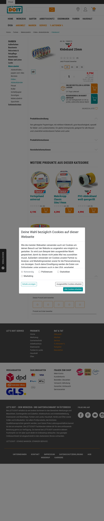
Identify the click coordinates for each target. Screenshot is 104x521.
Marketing (28, 276)
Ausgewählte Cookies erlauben (69, 284)
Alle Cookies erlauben (73, 289)
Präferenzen (47, 272)
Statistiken (65, 272)
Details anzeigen (29, 284)
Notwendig (29, 272)
